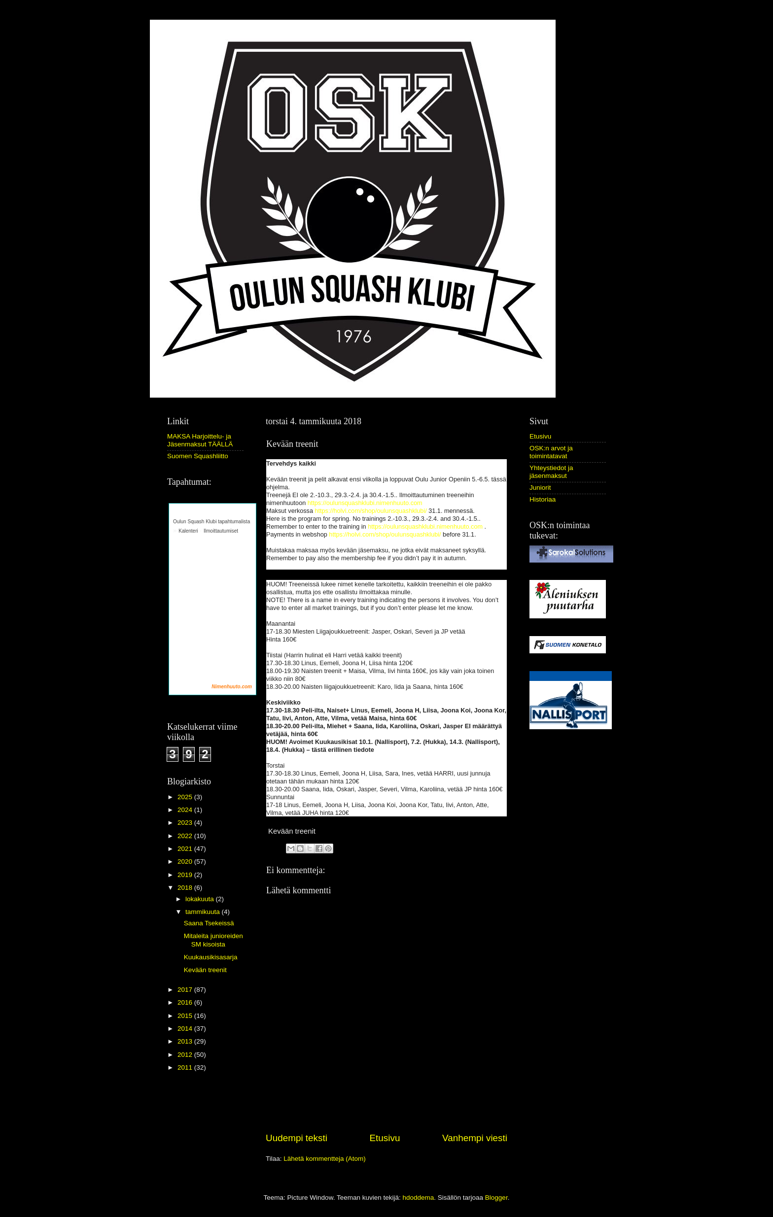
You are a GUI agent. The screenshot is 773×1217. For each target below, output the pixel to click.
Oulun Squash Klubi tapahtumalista (211, 521)
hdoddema (418, 1197)
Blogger (496, 1197)
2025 (185, 797)
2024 (185, 809)
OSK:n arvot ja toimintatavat (551, 452)
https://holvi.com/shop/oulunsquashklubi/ (370, 510)
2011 (185, 1067)
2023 (185, 822)
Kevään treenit (205, 970)
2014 (185, 1028)
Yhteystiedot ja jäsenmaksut (551, 471)
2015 (185, 1015)
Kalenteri (188, 531)
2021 (185, 848)
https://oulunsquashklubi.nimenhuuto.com (365, 503)
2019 (185, 875)
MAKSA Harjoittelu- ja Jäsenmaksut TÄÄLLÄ (200, 440)
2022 (185, 836)
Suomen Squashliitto (197, 456)
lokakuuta (200, 899)
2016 (185, 1002)
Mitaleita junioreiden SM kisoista (213, 939)
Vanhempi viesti (474, 1138)
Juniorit (540, 487)
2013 (185, 1041)
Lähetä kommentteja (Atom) (324, 1158)
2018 (185, 887)
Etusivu (385, 1138)
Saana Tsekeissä (209, 923)
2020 (185, 861)
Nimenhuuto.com (231, 686)
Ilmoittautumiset (221, 531)
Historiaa (542, 499)
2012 (185, 1054)
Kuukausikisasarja (211, 957)
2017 (185, 989)
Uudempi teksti (296, 1138)
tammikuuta (203, 911)
